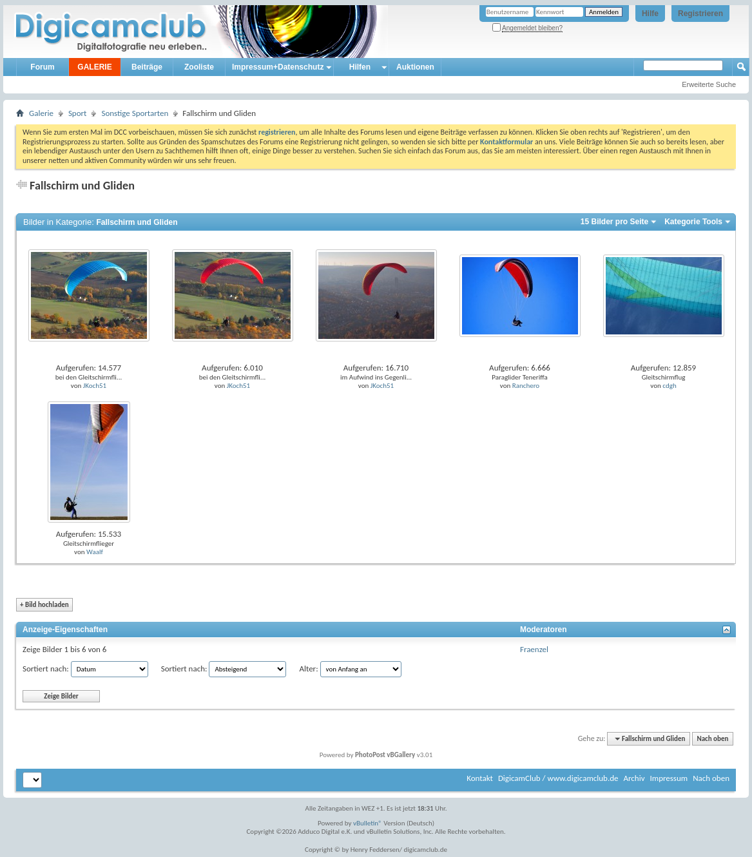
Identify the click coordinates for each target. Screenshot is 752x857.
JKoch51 (94, 385)
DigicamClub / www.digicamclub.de (558, 778)
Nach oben (712, 739)
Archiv (633, 778)
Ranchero (525, 385)
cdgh (669, 385)
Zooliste (199, 67)
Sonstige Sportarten (134, 113)
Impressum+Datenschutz (277, 67)
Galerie (41, 113)
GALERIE (94, 67)
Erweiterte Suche (709, 84)
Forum (42, 67)
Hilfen (360, 67)
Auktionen (415, 67)
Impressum (669, 778)
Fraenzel (534, 649)
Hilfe (650, 13)
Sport (77, 113)
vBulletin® (367, 823)
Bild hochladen (44, 605)
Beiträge (146, 67)
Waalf (94, 552)
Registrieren (700, 13)
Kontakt (480, 778)
